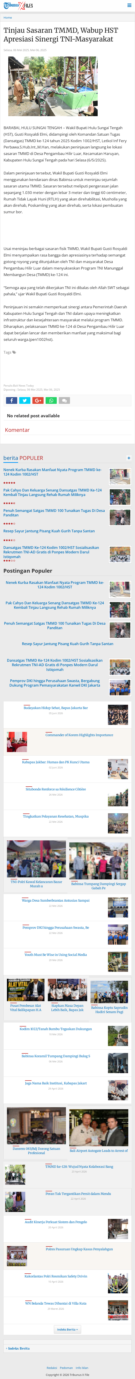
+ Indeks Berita (18, 1348)
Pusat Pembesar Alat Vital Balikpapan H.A (25, 1008)
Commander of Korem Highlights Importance (79, 735)
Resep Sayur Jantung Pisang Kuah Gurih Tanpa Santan (49, 531)
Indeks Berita (66, 1329)
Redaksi (52, 1368)
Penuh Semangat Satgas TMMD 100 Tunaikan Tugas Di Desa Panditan (54, 513)
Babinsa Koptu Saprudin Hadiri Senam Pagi (109, 1010)
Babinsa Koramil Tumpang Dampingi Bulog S (56, 1056)
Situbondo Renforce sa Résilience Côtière (56, 789)
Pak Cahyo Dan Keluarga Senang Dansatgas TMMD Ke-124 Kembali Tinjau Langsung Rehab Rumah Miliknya (52, 492)
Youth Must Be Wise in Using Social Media (56, 955)
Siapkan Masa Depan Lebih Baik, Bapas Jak (67, 1008)
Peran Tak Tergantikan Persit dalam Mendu (78, 1194)
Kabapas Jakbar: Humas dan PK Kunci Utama (56, 762)
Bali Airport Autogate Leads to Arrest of (99, 1151)
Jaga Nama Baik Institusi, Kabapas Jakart (56, 1083)
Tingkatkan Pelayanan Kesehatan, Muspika (56, 816)
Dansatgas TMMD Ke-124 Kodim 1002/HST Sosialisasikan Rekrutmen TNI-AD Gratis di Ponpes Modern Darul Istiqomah (51, 552)
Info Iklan (82, 1368)
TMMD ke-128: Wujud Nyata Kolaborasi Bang (79, 1167)
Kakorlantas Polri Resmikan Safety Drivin (56, 1276)
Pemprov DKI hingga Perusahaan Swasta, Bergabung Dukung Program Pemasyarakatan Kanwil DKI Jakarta (54, 683)
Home (8, 17)
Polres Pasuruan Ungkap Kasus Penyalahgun (79, 1249)
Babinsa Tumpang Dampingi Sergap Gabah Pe (98, 886)
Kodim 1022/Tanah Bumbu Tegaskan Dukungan (56, 1029)
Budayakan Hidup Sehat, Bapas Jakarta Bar (56, 708)
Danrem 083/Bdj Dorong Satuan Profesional (36, 1151)
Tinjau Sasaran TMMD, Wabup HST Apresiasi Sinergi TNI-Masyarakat (61, 34)
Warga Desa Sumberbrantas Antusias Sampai (56, 900)
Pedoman (66, 1368)
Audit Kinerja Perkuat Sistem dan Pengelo (56, 1222)
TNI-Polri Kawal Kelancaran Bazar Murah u (36, 884)
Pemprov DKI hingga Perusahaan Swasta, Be (56, 928)
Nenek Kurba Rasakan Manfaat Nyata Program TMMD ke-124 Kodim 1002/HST (52, 472)
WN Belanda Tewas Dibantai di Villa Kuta (55, 1303)
